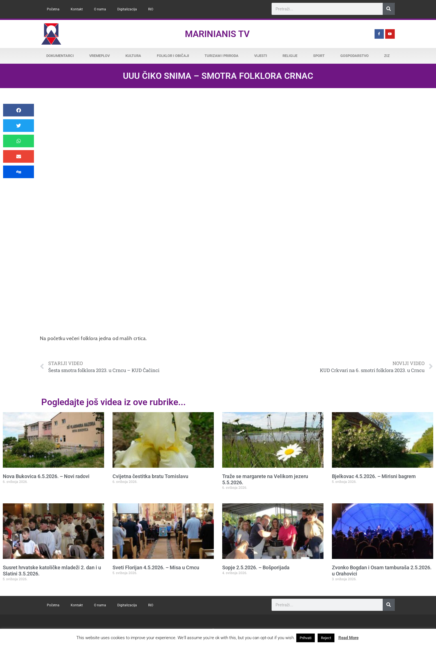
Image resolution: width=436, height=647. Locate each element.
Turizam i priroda (221, 56)
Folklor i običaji (173, 56)
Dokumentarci (60, 56)
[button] (18, 110)
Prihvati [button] (305, 638)
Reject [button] (326, 638)
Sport (319, 56)
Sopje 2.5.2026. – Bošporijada (256, 567)
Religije (290, 56)
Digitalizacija (127, 9)
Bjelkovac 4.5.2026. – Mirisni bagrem (374, 476)
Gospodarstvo (354, 56)
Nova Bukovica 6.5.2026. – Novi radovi (46, 476)
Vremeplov (99, 56)
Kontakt (77, 9)
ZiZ (387, 56)
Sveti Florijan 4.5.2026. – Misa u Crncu (156, 567)
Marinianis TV (217, 34)
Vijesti (260, 56)
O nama (100, 9)
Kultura (133, 56)
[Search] (389, 9)
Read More (348, 637)
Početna (53, 9)
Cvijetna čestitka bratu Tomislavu (150, 476)
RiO (150, 9)
